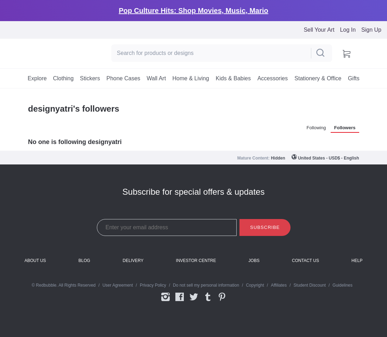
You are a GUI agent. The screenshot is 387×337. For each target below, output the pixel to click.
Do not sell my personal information (206, 285)
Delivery (133, 260)
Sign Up (371, 30)
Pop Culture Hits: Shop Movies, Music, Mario (193, 10)
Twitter (193, 297)
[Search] (210, 53)
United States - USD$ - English (328, 158)
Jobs (254, 260)
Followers (345, 127)
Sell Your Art (319, 30)
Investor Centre (196, 260)
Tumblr (208, 297)
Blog (84, 260)
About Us (35, 260)
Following (316, 127)
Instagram (165, 297)
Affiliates (279, 285)
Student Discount (310, 285)
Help (356, 260)
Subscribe (265, 227)
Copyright (255, 285)
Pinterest (222, 297)
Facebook (179, 297)
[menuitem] (37, 78)
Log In (348, 30)
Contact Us (305, 260)
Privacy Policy (153, 285)
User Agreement (117, 285)
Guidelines (342, 285)
